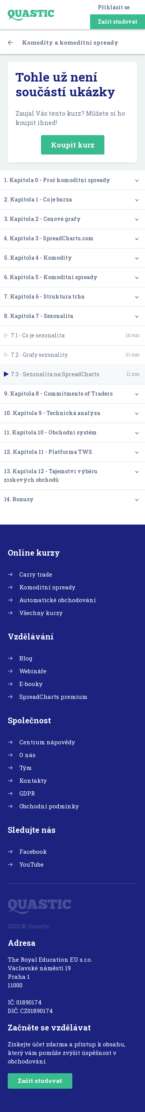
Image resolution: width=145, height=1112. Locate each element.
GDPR (27, 793)
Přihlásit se (114, 7)
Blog (25, 658)
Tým (25, 767)
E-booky (31, 684)
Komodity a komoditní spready (63, 42)
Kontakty (33, 780)
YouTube (31, 864)
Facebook (33, 851)
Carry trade (35, 574)
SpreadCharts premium (53, 696)
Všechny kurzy (41, 613)
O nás (27, 755)
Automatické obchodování (57, 600)
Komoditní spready (47, 587)
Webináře (32, 671)
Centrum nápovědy (47, 742)
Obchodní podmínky (49, 806)
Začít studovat (117, 21)
